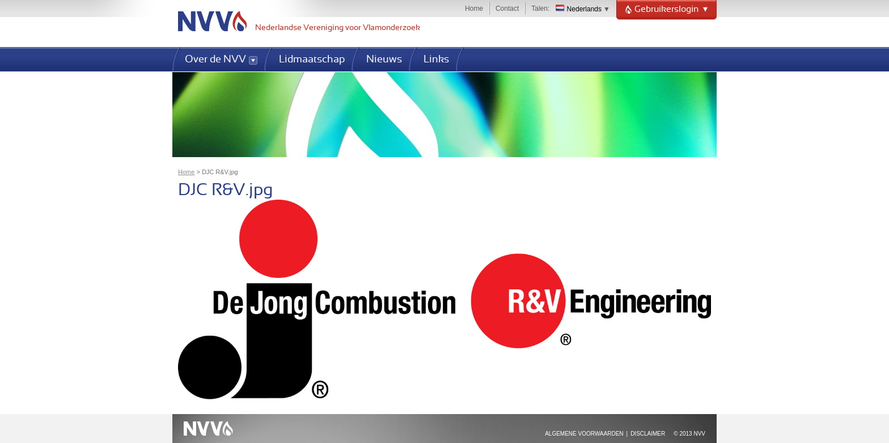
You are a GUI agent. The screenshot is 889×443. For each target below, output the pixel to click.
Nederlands (579, 9)
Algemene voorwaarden (584, 434)
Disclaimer (647, 434)
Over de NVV (215, 60)
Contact (507, 8)
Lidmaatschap (312, 60)
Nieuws (384, 60)
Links (436, 60)
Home (474, 8)
